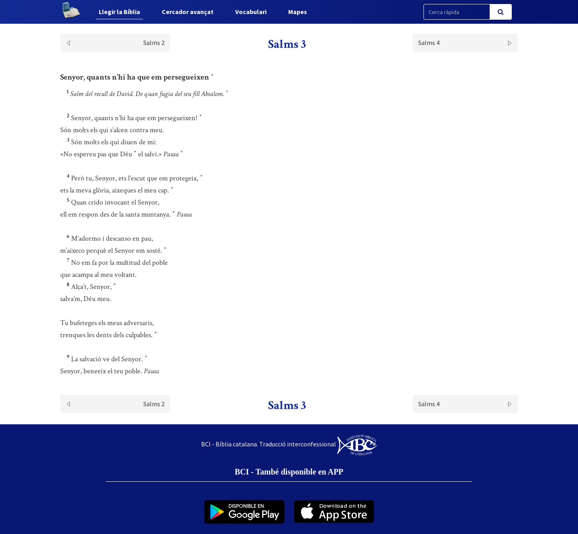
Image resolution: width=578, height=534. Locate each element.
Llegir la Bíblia (119, 12)
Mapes (297, 12)
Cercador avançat (188, 12)
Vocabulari (251, 12)
